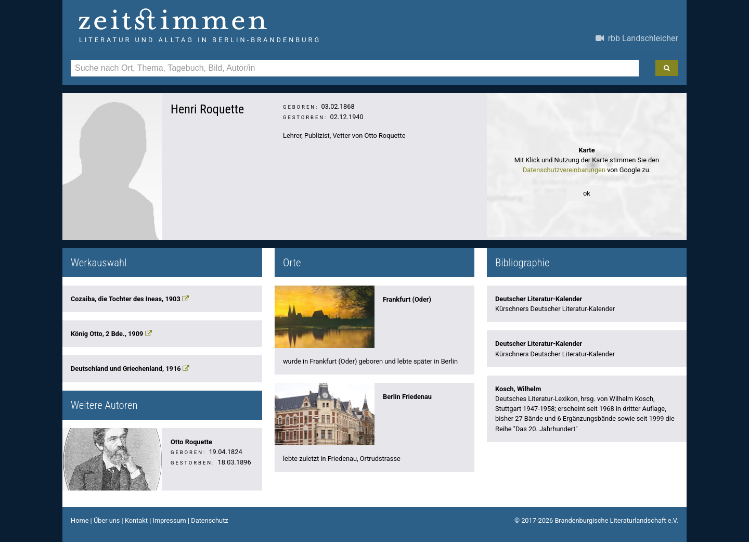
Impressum (169, 520)
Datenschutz (209, 520)
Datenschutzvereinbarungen (564, 170)
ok (586, 193)
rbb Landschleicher (637, 38)
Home (79, 520)
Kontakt (136, 520)
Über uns (107, 520)
